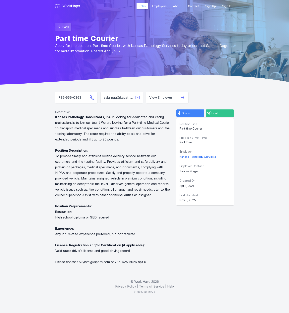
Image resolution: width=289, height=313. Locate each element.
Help (170, 286)
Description (63, 112)
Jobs (142, 6)
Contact (193, 6)
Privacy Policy (125, 286)
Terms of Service (151, 286)
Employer (186, 151)
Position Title (188, 124)
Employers (159, 6)
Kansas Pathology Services (198, 156)
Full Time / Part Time (193, 137)
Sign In (226, 6)
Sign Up (210, 6)
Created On (187, 180)
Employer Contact (192, 166)
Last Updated (189, 195)
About (177, 6)
